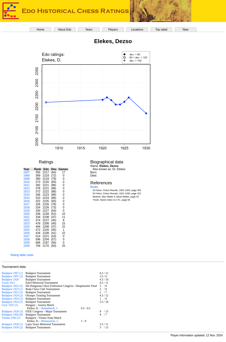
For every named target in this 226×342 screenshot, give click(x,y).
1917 (26, 204)
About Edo (64, 29)
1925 (26, 229)
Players (113, 29)
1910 (26, 181)
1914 (26, 194)
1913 (26, 191)
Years (88, 29)
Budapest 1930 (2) (12, 327)
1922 (26, 220)
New (185, 29)
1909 (26, 178)
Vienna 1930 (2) (11, 317)
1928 (26, 239)
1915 (26, 197)
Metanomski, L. (50, 320)
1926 (26, 233)
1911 (26, 185)
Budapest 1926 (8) (12, 314)
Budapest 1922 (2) (12, 285)
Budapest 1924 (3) (12, 298)
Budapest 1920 (10, 279)
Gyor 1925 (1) (10, 305)
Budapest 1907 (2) (12, 276)
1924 (26, 226)
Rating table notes (22, 254)
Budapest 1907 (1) (12, 273)
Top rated (161, 29)
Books (94, 186)
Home (40, 29)
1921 (26, 217)
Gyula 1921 (8, 282)
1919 (26, 210)
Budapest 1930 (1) (12, 324)
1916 (26, 201)
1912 (26, 188)
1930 (26, 245)
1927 (26, 236)
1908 (26, 175)
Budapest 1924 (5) (12, 301)
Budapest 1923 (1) (12, 289)
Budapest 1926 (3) (12, 311)
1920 (26, 213)
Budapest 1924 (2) (12, 295)
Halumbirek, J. (49, 308)
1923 (26, 223)
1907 (26, 172)
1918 (26, 207)
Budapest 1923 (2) (12, 292)
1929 (26, 242)
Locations (137, 29)
